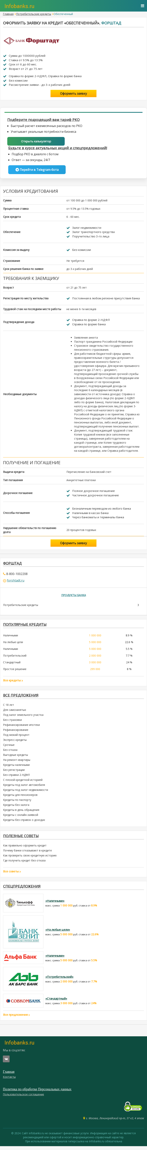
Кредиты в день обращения (21, 812)
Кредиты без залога (16, 807)
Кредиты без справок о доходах (24, 822)
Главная (8, 14)
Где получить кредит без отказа (24, 863)
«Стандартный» (56, 1002)
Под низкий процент (16, 737)
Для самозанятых (14, 712)
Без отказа (10, 752)
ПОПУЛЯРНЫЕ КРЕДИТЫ (26, 626)
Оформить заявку (73, 93)
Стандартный (11, 664)
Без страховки (12, 722)
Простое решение (14, 671)
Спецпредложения (22, 889)
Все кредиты (13, 682)
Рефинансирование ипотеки (21, 727)
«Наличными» (55, 904)
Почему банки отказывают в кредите (27, 853)
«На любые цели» (57, 933)
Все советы (12, 874)
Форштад (111, 23)
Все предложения (21, 697)
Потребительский (14, 657)
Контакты (9, 1080)
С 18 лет (8, 707)
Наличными (10, 637)
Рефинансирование (15, 732)
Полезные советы (22, 838)
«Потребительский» (59, 980)
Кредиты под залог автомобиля (24, 787)
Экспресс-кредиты (15, 742)
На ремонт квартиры (16, 762)
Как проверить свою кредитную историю (30, 858)
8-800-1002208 (17, 575)
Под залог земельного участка (23, 717)
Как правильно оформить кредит (25, 848)
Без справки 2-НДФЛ (16, 777)
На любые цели (13, 644)
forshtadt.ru (15, 582)
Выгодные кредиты (15, 757)
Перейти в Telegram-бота (37, 170)
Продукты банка (73, 596)
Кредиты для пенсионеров (20, 797)
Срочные (9, 747)
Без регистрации (14, 772)
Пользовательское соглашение (23, 1098)
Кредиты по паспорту (17, 802)
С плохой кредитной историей (22, 782)
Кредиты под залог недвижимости (25, 792)
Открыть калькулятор (36, 141)
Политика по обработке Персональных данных (37, 1093)
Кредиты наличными (16, 767)
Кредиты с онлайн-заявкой (20, 817)
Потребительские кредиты (33, 14)
